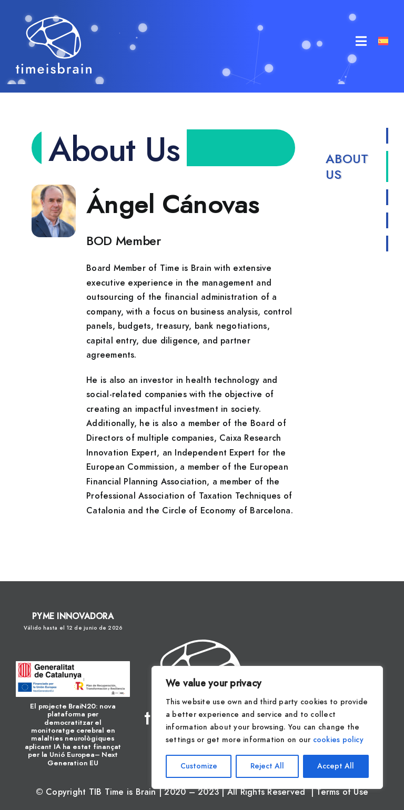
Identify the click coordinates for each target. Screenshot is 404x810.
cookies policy (338, 740)
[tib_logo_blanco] (54, 21)
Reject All (267, 766)
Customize (198, 766)
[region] (267, 727)
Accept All (335, 766)
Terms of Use (342, 792)
